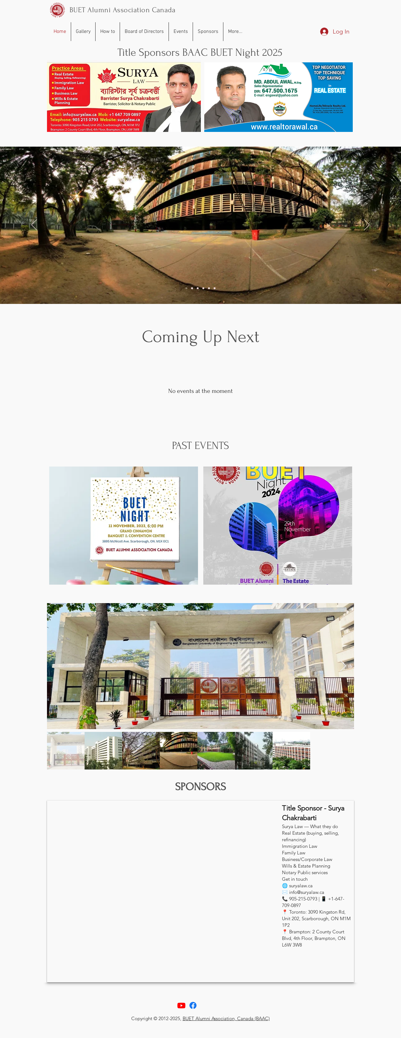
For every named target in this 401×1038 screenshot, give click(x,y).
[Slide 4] (203, 288)
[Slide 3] (198, 288)
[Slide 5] (209, 288)
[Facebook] (193, 1005)
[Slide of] (186, 288)
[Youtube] (181, 1005)
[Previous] (34, 225)
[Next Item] (343, 666)
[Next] (367, 225)
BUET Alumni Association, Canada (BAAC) (226, 1018)
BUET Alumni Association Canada (122, 10)
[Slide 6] (215, 288)
